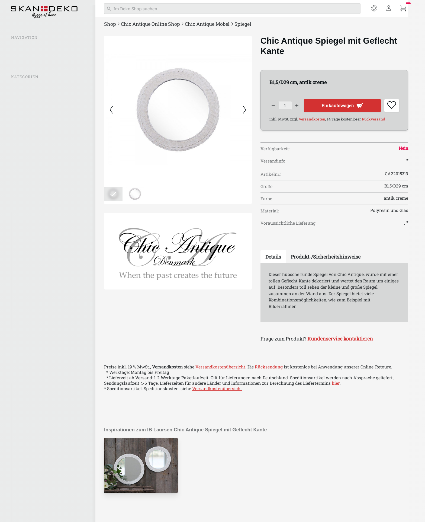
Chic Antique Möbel (207, 24)
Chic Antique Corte (34, 474)
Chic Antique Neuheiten (36, 108)
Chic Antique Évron (34, 485)
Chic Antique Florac (35, 507)
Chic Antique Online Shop (150, 24)
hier (336, 385)
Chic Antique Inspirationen (39, 98)
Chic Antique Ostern (32, 366)
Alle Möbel (25, 217)
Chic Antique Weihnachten (39, 355)
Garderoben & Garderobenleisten (47, 282)
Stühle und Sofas (32, 239)
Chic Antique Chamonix (39, 453)
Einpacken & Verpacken (36, 344)
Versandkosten (312, 121)
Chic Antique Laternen (34, 130)
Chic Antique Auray (34, 431)
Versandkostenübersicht (220, 368)
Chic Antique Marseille (38, 314)
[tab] (273, 258)
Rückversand (373, 121)
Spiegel (22, 260)
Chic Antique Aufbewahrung (41, 184)
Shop (110, 24)
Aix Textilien (28, 388)
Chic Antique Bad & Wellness (41, 334)
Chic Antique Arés (33, 421)
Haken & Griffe (29, 303)
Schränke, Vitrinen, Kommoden (46, 250)
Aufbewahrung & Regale (39, 293)
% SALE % (21, 87)
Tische (21, 228)
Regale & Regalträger (36, 271)
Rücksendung (269, 368)
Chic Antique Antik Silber (40, 399)
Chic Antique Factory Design (43, 496)
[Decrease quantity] (273, 106)
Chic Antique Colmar (36, 464)
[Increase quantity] (301, 106)
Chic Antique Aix (32, 410)
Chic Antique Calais (34, 442)
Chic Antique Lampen (34, 141)
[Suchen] (232, 8)
